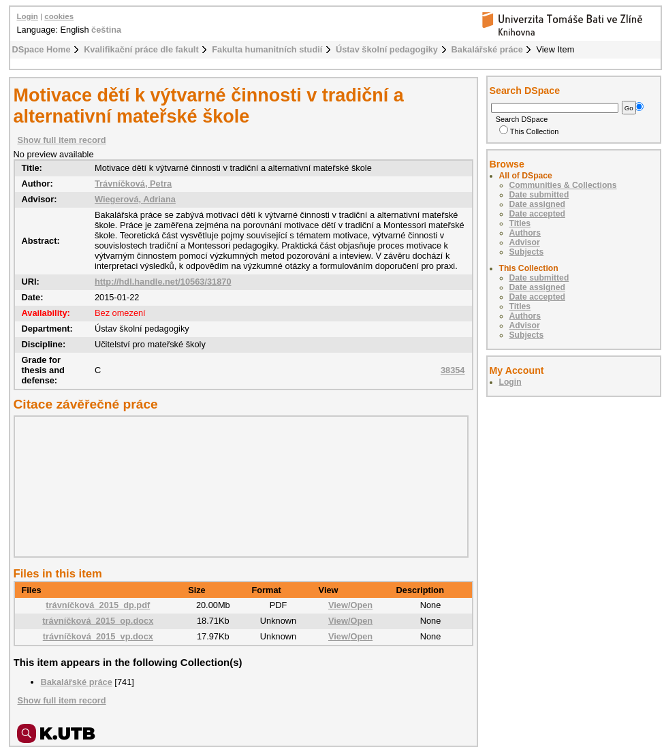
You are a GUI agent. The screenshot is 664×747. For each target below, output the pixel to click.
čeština (106, 30)
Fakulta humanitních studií (267, 49)
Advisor (524, 242)
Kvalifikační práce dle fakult (141, 49)
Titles (520, 223)
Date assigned (537, 204)
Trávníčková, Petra (133, 183)
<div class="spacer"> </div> (237, 486)
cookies (59, 16)
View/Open (350, 605)
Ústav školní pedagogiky (387, 49)
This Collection (529, 131)
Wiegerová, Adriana (135, 199)
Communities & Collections (563, 185)
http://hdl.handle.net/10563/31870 (163, 281)
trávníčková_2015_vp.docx (98, 636)
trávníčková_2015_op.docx (97, 621)
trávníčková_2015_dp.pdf (98, 605)
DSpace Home (41, 49)
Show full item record (62, 140)
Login (27, 16)
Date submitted (539, 195)
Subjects (526, 252)
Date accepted (537, 214)
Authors (525, 233)
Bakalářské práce (487, 49)
